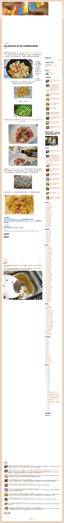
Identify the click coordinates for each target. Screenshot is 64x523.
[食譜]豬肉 (47, 219)
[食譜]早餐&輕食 (48, 207)
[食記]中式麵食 (48, 260)
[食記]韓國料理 (48, 295)
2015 (47, 379)
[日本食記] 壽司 (48, 315)
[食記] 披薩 (47, 249)
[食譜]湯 (47, 209)
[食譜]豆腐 (47, 218)
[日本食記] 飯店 (48, 328)
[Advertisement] (31, 21)
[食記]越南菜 (48, 292)
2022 (47, 369)
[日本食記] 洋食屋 (49, 320)
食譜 (17, 231)
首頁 (23, 258)
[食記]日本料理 (48, 274)
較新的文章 (5, 258)
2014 (47, 410)
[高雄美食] (47, 237)
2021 (47, 371)
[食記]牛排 (47, 285)
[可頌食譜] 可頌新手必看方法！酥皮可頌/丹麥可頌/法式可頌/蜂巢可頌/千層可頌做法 (55, 103)
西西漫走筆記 (17, 227)
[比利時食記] (48, 330)
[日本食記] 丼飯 (48, 312)
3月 (47, 406)
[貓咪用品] (47, 352)
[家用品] (47, 345)
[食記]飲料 (47, 297)
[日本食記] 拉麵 (48, 318)
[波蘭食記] (47, 331)
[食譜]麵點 (47, 225)
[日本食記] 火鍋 (48, 323)
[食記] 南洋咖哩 (48, 247)
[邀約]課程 (47, 356)
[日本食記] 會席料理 (49, 319)
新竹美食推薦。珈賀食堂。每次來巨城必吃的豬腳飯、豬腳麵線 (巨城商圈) (55, 127)
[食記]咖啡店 (48, 264)
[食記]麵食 (47, 301)
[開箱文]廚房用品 (48, 361)
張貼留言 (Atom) (8, 260)
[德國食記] (47, 308)
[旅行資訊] (47, 346)
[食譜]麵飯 (47, 224)
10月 (48, 383)
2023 (47, 368)
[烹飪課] (47, 347)
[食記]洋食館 (48, 281)
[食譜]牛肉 (47, 210)
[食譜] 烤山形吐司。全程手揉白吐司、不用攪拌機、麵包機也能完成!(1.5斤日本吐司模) (55, 122)
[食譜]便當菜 (48, 204)
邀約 (34, 231)
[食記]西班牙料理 (48, 291)
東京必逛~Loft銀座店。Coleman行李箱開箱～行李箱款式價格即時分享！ (55, 80)
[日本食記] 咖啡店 (49, 314)
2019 (47, 374)
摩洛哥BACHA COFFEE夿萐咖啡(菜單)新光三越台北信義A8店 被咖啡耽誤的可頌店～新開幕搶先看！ (24, 507)
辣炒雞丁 (30, 231)
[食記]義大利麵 (48, 287)
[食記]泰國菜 (48, 280)
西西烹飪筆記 (12, 4)
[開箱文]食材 (48, 362)
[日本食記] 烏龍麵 (49, 324)
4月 (47, 404)
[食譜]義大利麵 (8, 231)
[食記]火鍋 (47, 284)
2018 (47, 375)
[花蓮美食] (47, 240)
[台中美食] (47, 236)
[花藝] (47, 351)
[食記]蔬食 (47, 290)
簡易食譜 (37, 231)
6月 (47, 389)
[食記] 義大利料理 (49, 254)
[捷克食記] (47, 309)
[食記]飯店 (47, 296)
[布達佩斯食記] (48, 307)
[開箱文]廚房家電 (48, 358)
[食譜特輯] (47, 226)
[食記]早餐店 (48, 276)
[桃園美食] (47, 242)
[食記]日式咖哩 (48, 271)
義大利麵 (27, 231)
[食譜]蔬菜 (47, 215)
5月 (47, 390)
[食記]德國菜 (48, 268)
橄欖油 (33, 231)
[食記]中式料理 (48, 258)
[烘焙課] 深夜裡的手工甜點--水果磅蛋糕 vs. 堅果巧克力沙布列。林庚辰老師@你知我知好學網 (53, 402)
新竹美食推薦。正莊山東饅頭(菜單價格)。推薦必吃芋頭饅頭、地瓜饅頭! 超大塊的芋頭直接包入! (55, 113)
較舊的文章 (40, 258)
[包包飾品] (47, 340)
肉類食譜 (15, 231)
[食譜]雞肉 (47, 220)
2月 (47, 407)
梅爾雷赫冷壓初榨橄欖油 (29, 119)
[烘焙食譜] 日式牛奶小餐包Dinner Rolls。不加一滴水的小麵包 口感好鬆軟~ (55, 94)
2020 (47, 372)
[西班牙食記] (48, 334)
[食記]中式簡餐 (48, 259)
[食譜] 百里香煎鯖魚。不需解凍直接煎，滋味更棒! (16, 502)
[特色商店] (47, 348)
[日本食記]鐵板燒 (48, 329)
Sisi (51, 72)
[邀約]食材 (12, 231)
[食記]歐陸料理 (48, 279)
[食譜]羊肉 (47, 213)
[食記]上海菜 (48, 257)
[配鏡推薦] (47, 357)
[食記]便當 (47, 263)
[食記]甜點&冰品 (48, 286)
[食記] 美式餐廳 (48, 253)
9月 (47, 385)
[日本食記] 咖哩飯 (49, 313)
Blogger (33, 518)
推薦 (19, 231)
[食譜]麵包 (47, 223)
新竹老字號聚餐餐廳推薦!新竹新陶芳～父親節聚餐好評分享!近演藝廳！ (55, 188)
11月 (48, 382)
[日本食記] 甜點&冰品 (49, 325)
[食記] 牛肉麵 (48, 252)
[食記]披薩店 (48, 269)
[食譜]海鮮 (47, 208)
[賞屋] (47, 353)
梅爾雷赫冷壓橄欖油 (23, 231)
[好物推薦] (47, 342)
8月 (47, 386)
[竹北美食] (47, 235)
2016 (47, 378)
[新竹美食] (47, 232)
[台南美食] (47, 241)
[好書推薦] (47, 341)
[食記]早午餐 (48, 275)
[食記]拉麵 (47, 270)
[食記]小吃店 (48, 265)
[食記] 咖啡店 (48, 248)
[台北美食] (47, 231)
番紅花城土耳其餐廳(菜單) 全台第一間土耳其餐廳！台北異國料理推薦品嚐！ (55, 118)
